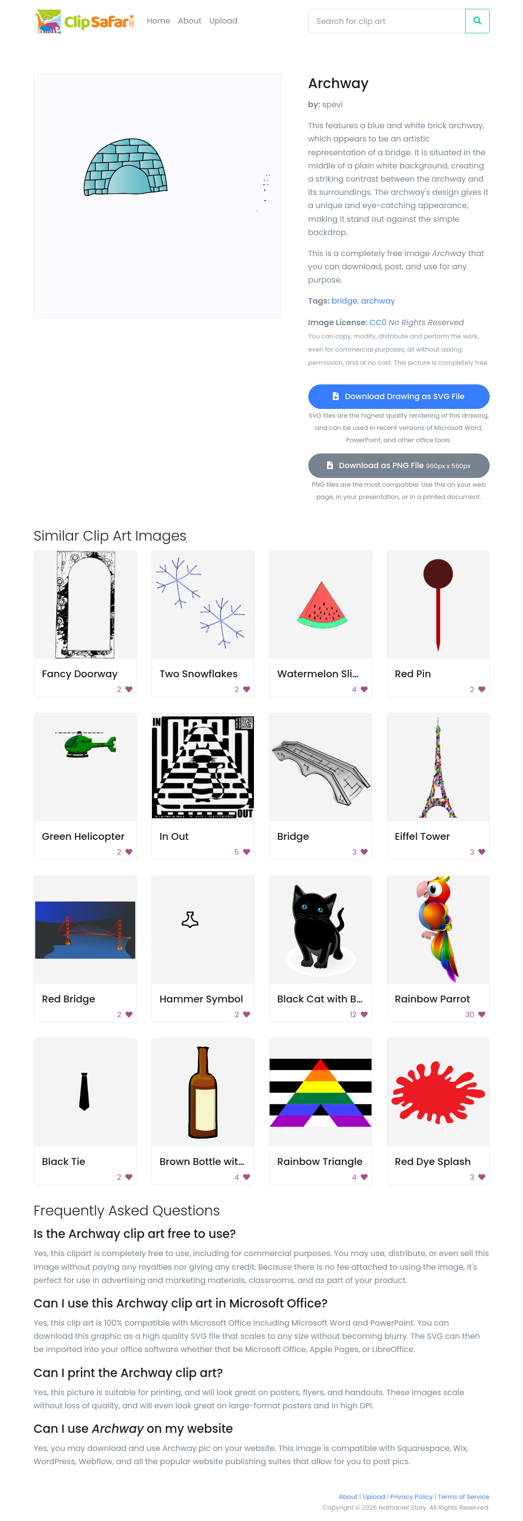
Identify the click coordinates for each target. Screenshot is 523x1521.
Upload (223, 20)
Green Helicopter (83, 836)
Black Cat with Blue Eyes (336, 999)
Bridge (293, 836)
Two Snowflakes (199, 674)
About (189, 20)
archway (378, 301)
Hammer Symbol (202, 999)
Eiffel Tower (422, 836)
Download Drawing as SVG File (398, 396)
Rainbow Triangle (320, 1161)
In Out (174, 836)
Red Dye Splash (433, 1161)
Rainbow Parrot (433, 999)
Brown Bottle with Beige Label (231, 1161)
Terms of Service (464, 1497)
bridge (344, 301)
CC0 (378, 322)
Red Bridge (69, 999)
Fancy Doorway (80, 674)
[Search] (387, 21)
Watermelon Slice (320, 674)
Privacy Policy (412, 1497)
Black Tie (64, 1161)
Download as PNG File (399, 465)
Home (159, 20)
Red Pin (413, 674)
